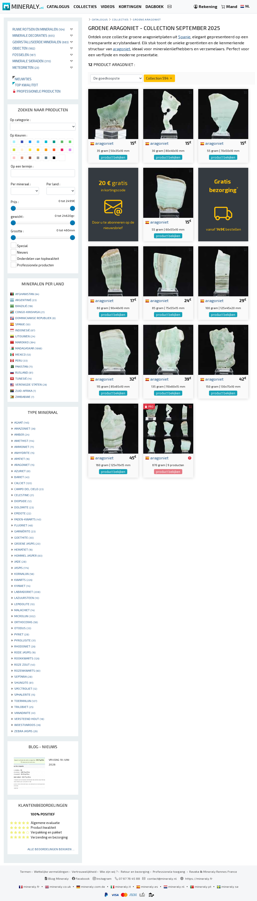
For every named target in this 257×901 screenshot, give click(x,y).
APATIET (22, 458)
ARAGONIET (24, 464)
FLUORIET (23, 525)
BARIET (21, 477)
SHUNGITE (23, 682)
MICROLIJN (24, 616)
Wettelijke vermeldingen (51, 871)
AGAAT (21, 422)
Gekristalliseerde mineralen (40, 42)
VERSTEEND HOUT (29, 718)
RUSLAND (24, 372)
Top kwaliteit (25, 85)
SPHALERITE (24, 694)
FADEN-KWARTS (27, 519)
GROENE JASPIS (27, 543)
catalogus (100, 19)
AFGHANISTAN (27, 294)
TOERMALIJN (25, 700)
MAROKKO (25, 342)
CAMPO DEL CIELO (29, 489)
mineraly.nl (174, 886)
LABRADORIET (27, 591)
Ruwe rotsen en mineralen (38, 29)
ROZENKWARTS (27, 670)
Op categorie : (20, 120)
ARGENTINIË (25, 300)
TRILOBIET (23, 706)
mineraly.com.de (91, 886)
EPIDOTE (22, 513)
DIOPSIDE (23, 501)
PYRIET (21, 634)
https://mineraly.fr (198, 878)
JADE (20, 561)
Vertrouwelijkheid (84, 871)
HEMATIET (23, 549)
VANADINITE (24, 712)
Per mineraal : (21, 184)
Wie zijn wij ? (109, 871)
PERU (21, 360)
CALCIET (23, 483)
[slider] (13, 208)
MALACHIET (24, 610)
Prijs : (15, 202)
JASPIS (21, 567)
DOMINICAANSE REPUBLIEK (35, 318)
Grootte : (17, 231)
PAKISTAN (23, 366)
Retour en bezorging (135, 871)
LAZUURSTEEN (26, 597)
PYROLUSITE (25, 640)
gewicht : (17, 217)
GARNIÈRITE (25, 531)
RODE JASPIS (25, 652)
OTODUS (22, 628)
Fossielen (24, 55)
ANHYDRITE (24, 452)
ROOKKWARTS (26, 658)
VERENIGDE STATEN (31, 384)
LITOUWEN (25, 336)
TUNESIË (23, 378)
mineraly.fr (29, 886)
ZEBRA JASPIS (26, 731)
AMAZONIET (24, 428)
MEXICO (23, 354)
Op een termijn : (22, 166)
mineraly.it (121, 886)
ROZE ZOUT (24, 664)
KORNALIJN (24, 573)
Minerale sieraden (31, 61)
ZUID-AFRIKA (25, 390)
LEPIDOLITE (24, 604)
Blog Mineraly (56, 878)
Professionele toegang (169, 871)
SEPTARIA (23, 676)
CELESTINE (24, 495)
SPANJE (22, 324)
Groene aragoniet (147, 19)
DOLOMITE (24, 507)
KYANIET (22, 585)
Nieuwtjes (22, 79)
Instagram (102, 878)
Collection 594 (159, 78)
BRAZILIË (24, 306)
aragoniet (102, 143)
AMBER (21, 434)
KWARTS (23, 579)
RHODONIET (24, 646)
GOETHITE (24, 537)
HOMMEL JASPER (28, 555)
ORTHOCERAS (26, 622)
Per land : (53, 184)
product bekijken (113, 157)
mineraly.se (227, 886)
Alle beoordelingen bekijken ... (51, 849)
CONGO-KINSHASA (29, 312)
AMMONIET (24, 446)
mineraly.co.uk (58, 886)
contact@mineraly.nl (162, 878)
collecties (120, 19)
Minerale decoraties (33, 35)
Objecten (23, 48)
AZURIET (22, 471)
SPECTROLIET (25, 688)
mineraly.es (147, 886)
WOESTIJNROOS (27, 724)
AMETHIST (24, 440)
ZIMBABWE (24, 396)
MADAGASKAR (28, 348)
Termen (25, 871)
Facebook (81, 878)
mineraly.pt (201, 886)
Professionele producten (36, 91)
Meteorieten (25, 67)
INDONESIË (25, 330)
